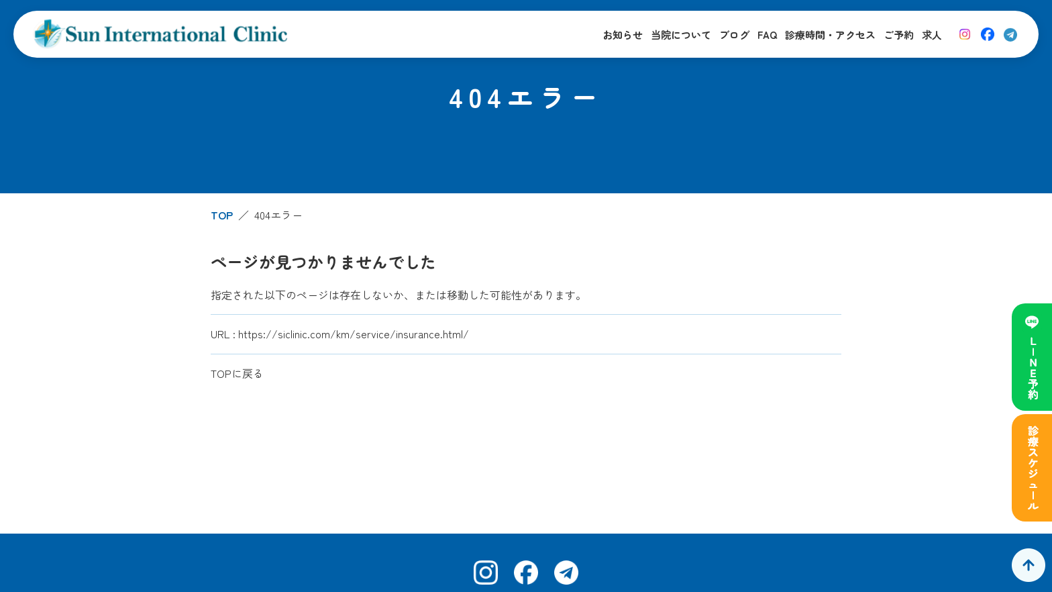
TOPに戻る (237, 373)
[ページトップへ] (1028, 565)
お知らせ (622, 35)
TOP (222, 215)
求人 (932, 35)
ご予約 (899, 35)
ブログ (734, 35)
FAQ (767, 35)
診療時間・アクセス (830, 35)
